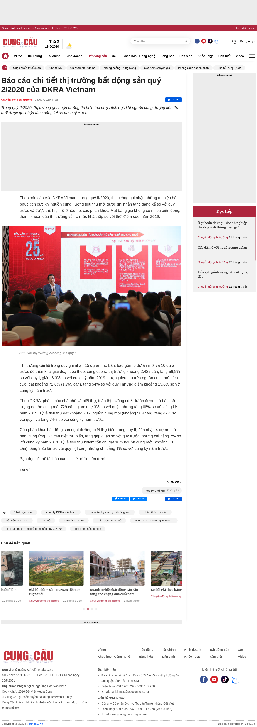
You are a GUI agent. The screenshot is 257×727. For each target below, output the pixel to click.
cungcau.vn (36, 723)
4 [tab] (96, 609)
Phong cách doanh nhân (193, 68)
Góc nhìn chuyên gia (157, 68)
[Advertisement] (91, 156)
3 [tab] (92, 609)
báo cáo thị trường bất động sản (109, 512)
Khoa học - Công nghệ (139, 56)
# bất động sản (23, 512)
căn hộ (45, 520)
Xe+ (115, 56)
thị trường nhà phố (109, 520)
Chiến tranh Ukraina (82, 68)
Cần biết (224, 56)
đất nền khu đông (17, 520)
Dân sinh (185, 56)
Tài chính (53, 56)
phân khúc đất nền (155, 512)
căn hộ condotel (74, 520)
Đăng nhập (243, 41)
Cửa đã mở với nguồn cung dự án (222, 248)
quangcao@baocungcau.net (38, 28)
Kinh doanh (74, 56)
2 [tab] (88, 609)
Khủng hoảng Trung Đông (119, 68)
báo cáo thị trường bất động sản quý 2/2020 (34, 528)
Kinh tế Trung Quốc (229, 68)
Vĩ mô (18, 56)
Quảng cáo (8, 28)
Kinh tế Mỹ (55, 68)
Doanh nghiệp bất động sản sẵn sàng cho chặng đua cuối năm (149, 592)
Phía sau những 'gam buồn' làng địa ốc (27, 592)
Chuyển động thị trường (16, 99)
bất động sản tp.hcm (88, 528)
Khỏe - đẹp (205, 56)
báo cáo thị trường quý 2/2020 (154, 520)
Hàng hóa (167, 56)
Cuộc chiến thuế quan (27, 68)
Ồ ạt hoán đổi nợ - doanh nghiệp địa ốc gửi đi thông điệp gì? (222, 225)
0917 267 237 (71, 28)
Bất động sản (97, 56)
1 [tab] (84, 609)
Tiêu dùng (34, 56)
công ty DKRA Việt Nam (61, 512)
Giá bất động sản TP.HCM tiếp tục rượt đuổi (89, 592)
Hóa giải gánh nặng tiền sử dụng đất (223, 274)
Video (240, 56)
